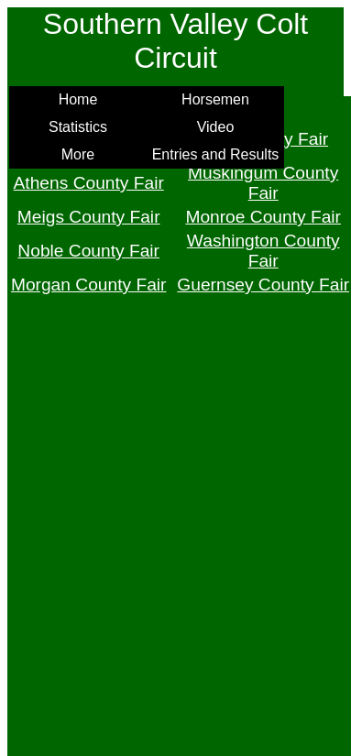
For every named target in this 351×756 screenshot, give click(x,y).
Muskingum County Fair (263, 183)
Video (216, 127)
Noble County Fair (88, 250)
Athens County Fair (89, 182)
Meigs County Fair (88, 216)
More (77, 154)
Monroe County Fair (263, 216)
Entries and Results (216, 154)
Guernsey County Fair (263, 284)
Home (78, 99)
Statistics (78, 127)
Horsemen (215, 99)
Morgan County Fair (89, 284)
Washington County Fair (263, 250)
